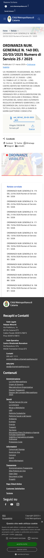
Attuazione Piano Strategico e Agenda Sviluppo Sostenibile (24, 433)
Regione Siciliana (10, 2)
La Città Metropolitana (18, 382)
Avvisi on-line (14, 452)
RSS (4, 515)
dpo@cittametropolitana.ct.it (17, 366)
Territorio (12, 430)
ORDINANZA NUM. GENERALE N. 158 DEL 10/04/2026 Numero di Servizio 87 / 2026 (22, 288)
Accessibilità (7, 518)
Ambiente (13, 419)
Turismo (9, 493)
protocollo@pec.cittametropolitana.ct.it (21, 359)
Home (5, 30)
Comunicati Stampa (17, 449)
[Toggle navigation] (4, 18)
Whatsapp (28, 143)
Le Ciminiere (14, 405)
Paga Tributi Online (14, 483)
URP (10, 410)
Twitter (18, 143)
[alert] (22, 539)
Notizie (14, 30)
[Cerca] (39, 19)
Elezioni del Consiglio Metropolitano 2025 (23, 393)
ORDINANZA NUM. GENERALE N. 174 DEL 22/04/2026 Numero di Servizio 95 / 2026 (22, 204)
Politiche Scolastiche (17, 413)
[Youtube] (11, 504)
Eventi (11, 458)
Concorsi (12, 455)
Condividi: (9, 139)
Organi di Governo (16, 384)
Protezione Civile (15, 442)
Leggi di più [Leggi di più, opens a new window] (18, 534)
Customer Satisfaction (15, 488)
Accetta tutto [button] (22, 544)
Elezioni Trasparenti (17, 390)
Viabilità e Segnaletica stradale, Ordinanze (21, 438)
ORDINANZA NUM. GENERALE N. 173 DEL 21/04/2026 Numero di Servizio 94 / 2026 (22, 214)
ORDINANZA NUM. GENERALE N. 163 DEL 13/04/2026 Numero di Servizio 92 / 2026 (22, 235)
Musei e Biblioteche (17, 408)
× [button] (42, 522)
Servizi (9, 399)
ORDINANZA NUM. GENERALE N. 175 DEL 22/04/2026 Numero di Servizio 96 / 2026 (22, 193)
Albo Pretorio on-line (17, 471)
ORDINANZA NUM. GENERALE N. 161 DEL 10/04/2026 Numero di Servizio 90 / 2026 (22, 256)
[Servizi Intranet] (9, 11)
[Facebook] (5, 504)
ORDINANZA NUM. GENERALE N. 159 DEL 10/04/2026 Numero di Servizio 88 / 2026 (22, 277)
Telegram (9, 145)
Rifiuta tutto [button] (22, 549)
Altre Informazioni (16, 460)
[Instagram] (17, 504)
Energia (12, 424)
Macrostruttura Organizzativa (21, 387)
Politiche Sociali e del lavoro (20, 416)
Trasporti (12, 427)
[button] (17, 538)
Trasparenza (11, 465)
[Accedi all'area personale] (6, 6)
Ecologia (12, 422)
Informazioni (11, 446)
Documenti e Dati (16, 476)
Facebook (8, 143)
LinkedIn (19, 145)
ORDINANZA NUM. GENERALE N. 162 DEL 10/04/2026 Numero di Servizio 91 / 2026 (22, 246)
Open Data (13, 474)
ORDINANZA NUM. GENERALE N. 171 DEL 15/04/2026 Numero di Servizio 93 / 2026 (22, 225)
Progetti (12, 479)
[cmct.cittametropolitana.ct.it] (18, 6)
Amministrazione (13, 378)
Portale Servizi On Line (18, 402)
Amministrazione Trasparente (21, 468)
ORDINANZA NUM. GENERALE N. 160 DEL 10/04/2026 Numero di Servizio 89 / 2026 (22, 267)
